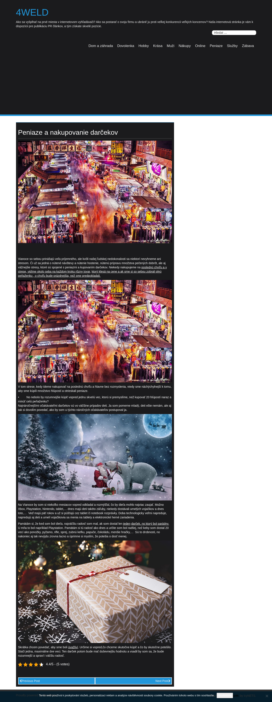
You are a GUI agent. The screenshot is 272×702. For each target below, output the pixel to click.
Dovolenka (125, 46)
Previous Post (30, 681)
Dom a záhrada (100, 46)
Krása (157, 46)
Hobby (143, 46)
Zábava (248, 46)
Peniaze (216, 46)
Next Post (162, 681)
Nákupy (185, 46)
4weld (32, 12)
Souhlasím (224, 695)
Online (200, 46)
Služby (232, 46)
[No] (267, 696)
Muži (170, 46)
